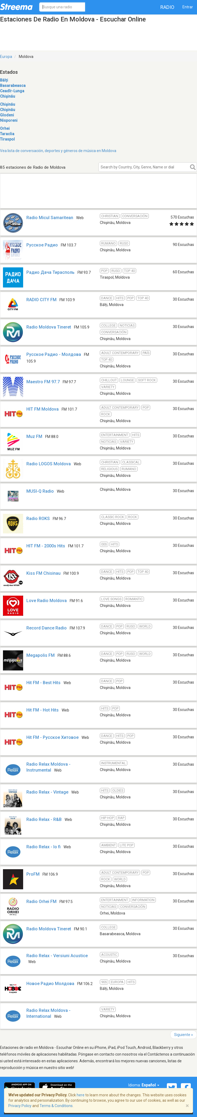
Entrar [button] (187, 7)
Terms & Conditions (56, 1106)
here (81, 1095)
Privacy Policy (19, 1106)
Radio (167, 7)
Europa (6, 56)
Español (150, 1085)
